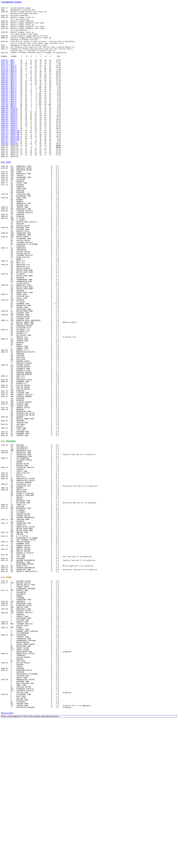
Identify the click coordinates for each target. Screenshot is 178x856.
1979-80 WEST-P (8, 84)
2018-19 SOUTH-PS (9, 171)
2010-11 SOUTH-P (9, 153)
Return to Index (7, 850)
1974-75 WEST (7, 73)
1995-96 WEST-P (8, 120)
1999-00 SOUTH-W (9, 129)
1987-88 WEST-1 (8, 102)
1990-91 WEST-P (8, 109)
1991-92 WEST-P (8, 111)
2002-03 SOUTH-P (9, 136)
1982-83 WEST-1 (8, 91)
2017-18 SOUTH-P (9, 169)
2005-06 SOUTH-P (9, 142)
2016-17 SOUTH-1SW (10, 167)
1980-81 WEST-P (8, 87)
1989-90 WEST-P (8, 107)
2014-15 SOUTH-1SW (10, 162)
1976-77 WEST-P (8, 78)
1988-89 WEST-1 (8, 104)
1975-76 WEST (7, 75)
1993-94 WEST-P (8, 116)
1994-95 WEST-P (8, 118)
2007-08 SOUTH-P (9, 147)
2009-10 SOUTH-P (9, 151)
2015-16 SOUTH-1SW (10, 165)
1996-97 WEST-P (8, 122)
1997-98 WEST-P (8, 124)
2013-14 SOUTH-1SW (10, 160)
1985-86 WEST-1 (8, 98)
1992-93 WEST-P (8, 113)
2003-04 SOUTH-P (9, 138)
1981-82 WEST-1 (8, 89)
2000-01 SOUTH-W (9, 131)
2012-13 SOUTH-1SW (10, 158)
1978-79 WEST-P (8, 82)
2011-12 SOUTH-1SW (10, 156)
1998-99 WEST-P (8, 127)
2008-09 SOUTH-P (9, 149)
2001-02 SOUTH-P (9, 133)
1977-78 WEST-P (8, 80)
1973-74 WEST (7, 71)
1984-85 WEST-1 (8, 95)
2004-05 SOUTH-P (9, 140)
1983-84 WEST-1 (8, 93)
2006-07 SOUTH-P (9, 144)
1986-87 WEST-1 (8, 100)
